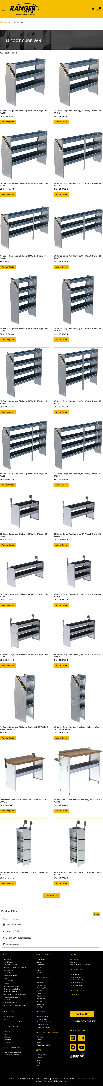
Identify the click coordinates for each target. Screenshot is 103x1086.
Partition (39, 993)
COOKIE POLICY (42, 1079)
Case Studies (7, 1040)
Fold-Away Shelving (43, 988)
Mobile (39, 967)
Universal (6, 1000)
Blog (38, 1065)
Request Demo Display (11, 1055)
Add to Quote (8, 122)
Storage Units (41, 985)
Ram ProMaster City (10, 975)
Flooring (39, 1001)
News (39, 1042)
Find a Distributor (42, 1016)
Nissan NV (6, 984)
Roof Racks (41, 996)
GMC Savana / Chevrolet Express (14, 994)
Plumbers (40, 973)
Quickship (6, 1019)
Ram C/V (6, 978)
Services (6, 1034)
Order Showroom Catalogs (12, 1052)
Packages (40, 1007)
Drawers (39, 991)
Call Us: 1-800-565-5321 (84, 1021)
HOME (11, 1079)
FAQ (38, 1063)
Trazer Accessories (76, 985)
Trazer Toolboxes (76, 982)
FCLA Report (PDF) (43, 1045)
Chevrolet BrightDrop (10, 1002)
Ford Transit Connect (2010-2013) (14, 967)
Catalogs (40, 1057)
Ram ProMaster (8, 973)
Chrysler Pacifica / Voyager (14, 1005)
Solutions (6, 1032)
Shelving (40, 982)
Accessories (41, 999)
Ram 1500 (73, 962)
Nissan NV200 (8, 981)
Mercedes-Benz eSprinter (11, 989)
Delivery (39, 962)
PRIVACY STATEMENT (25, 1079)
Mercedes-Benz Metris (10, 992)
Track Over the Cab (76, 980)
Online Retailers (42, 1019)
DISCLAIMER (66, 1079)
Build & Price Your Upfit (44, 1022)
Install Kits (40, 1004)
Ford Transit (7, 959)
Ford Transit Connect (10, 965)
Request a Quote (42, 1025)
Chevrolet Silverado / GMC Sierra (81, 965)
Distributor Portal (8, 1016)
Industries (6, 1037)
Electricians (40, 965)
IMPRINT (55, 1079)
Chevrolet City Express (11, 997)
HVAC (39, 970)
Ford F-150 (74, 959)
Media (39, 1060)
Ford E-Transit (8, 962)
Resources (7, 1042)
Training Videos (42, 1055)
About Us (40, 1037)
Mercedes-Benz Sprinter (11, 986)
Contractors (41, 959)
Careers (39, 1040)
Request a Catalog (43, 1027)
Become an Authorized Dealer (13, 1022)
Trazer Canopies (75, 977)
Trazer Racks (74, 974)
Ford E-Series (8, 970)
